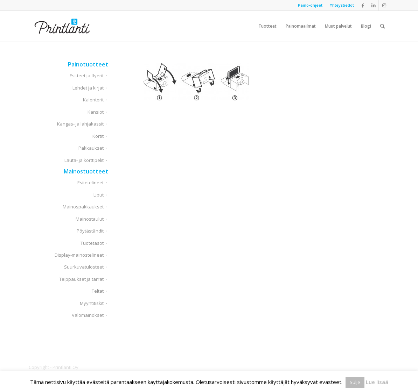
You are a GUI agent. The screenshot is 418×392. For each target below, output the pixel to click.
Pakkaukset (91, 148)
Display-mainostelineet (79, 255)
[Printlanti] (62, 26)
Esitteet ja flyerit (87, 75)
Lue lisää (377, 381)
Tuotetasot (92, 243)
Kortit (98, 136)
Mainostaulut (90, 219)
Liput (98, 195)
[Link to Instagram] (384, 5)
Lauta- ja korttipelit (84, 160)
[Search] (382, 26)
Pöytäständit (90, 231)
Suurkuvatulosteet (84, 267)
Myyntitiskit (92, 303)
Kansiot (96, 112)
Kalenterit (93, 100)
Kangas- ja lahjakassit (80, 124)
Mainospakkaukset (83, 207)
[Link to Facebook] (363, 5)
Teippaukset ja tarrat (81, 279)
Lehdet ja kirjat (88, 88)
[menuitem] (310, 5)
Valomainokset (88, 315)
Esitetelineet (90, 182)
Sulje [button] (355, 382)
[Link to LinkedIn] (373, 5)
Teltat (98, 291)
